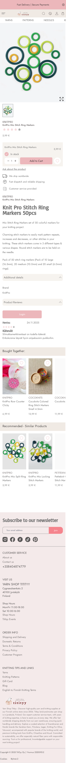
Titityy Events (9, 619)
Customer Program (12, 654)
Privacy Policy (10, 650)
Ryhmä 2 (14, 759)
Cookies (3, 759)
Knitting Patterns (11, 677)
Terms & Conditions (13, 646)
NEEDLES (49, 20)
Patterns (28, 20)
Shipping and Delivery (14, 637)
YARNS (9, 20)
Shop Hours (9, 615)
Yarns (5, 672)
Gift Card (7, 681)
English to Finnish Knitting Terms (19, 690)
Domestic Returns (12, 641)
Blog (5, 685)
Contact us (8, 562)
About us (7, 557)
